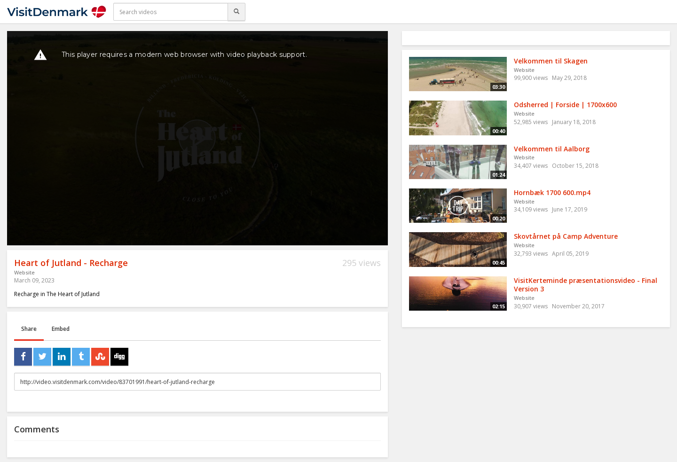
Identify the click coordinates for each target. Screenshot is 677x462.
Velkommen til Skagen (551, 60)
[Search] (236, 12)
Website (24, 272)
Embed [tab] (61, 329)
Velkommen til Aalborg (552, 148)
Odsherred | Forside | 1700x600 (565, 104)
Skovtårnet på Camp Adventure (566, 236)
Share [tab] (29, 329)
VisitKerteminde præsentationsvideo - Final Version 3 (585, 285)
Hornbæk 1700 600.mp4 (552, 192)
